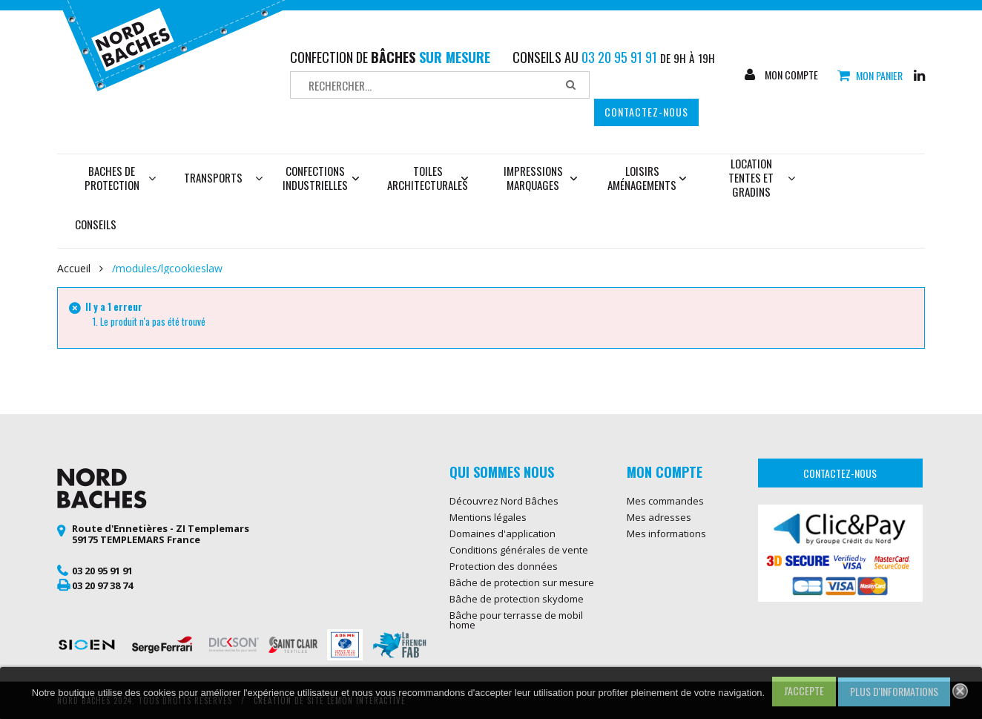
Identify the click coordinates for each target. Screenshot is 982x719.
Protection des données (503, 566)
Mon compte (790, 75)
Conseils (95, 224)
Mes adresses (659, 517)
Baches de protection (120, 177)
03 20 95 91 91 (102, 570)
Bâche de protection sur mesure (521, 582)
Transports (213, 177)
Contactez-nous (646, 111)
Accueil (73, 268)
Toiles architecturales (427, 177)
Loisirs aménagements (646, 177)
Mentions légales (488, 517)
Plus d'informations (894, 691)
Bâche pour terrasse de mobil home (516, 619)
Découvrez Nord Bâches (503, 501)
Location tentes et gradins (761, 177)
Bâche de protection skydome (516, 598)
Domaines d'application (502, 533)
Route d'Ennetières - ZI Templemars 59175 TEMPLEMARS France (160, 534)
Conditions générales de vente (518, 550)
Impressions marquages (541, 177)
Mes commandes (665, 501)
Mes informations (666, 533)
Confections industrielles (321, 177)
